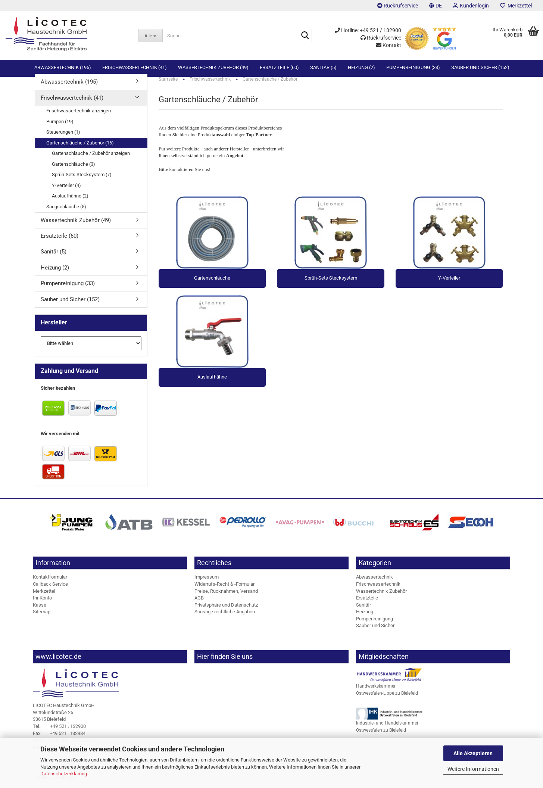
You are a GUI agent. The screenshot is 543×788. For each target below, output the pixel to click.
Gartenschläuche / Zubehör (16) (80, 149)
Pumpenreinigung (374, 625)
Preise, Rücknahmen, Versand (226, 597)
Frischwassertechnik (378, 590)
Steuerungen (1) (63, 138)
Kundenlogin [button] (471, 6)
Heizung (364, 618)
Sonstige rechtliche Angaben (224, 618)
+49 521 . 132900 (59, 732)
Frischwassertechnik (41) (134, 67)
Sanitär (363, 611)
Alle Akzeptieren (473, 753)
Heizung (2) (361, 67)
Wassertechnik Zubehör (381, 597)
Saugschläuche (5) (66, 213)
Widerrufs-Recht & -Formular (224, 590)
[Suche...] (150, 35)
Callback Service (50, 590)
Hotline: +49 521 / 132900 (368, 30)
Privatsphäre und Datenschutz (226, 611)
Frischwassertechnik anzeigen (78, 117)
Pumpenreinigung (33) (413, 67)
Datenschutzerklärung (63, 773)
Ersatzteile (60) (279, 67)
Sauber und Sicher (375, 632)
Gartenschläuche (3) (73, 170)
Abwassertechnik (374, 583)
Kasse (39, 611)
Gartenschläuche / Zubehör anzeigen (91, 159)
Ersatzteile (367, 604)
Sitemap (41, 618)
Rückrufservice (397, 6)
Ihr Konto (42, 604)
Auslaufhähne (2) (70, 202)
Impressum (206, 583)
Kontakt (388, 45)
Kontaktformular (50, 583)
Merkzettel (516, 6)
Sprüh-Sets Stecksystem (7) (82, 181)
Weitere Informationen (473, 769)
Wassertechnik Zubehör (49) (213, 67)
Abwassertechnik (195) (62, 67)
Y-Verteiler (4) (66, 191)
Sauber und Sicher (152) (480, 67)
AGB (199, 604)
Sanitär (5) (323, 67)
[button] (435, 5)
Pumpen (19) (60, 127)
